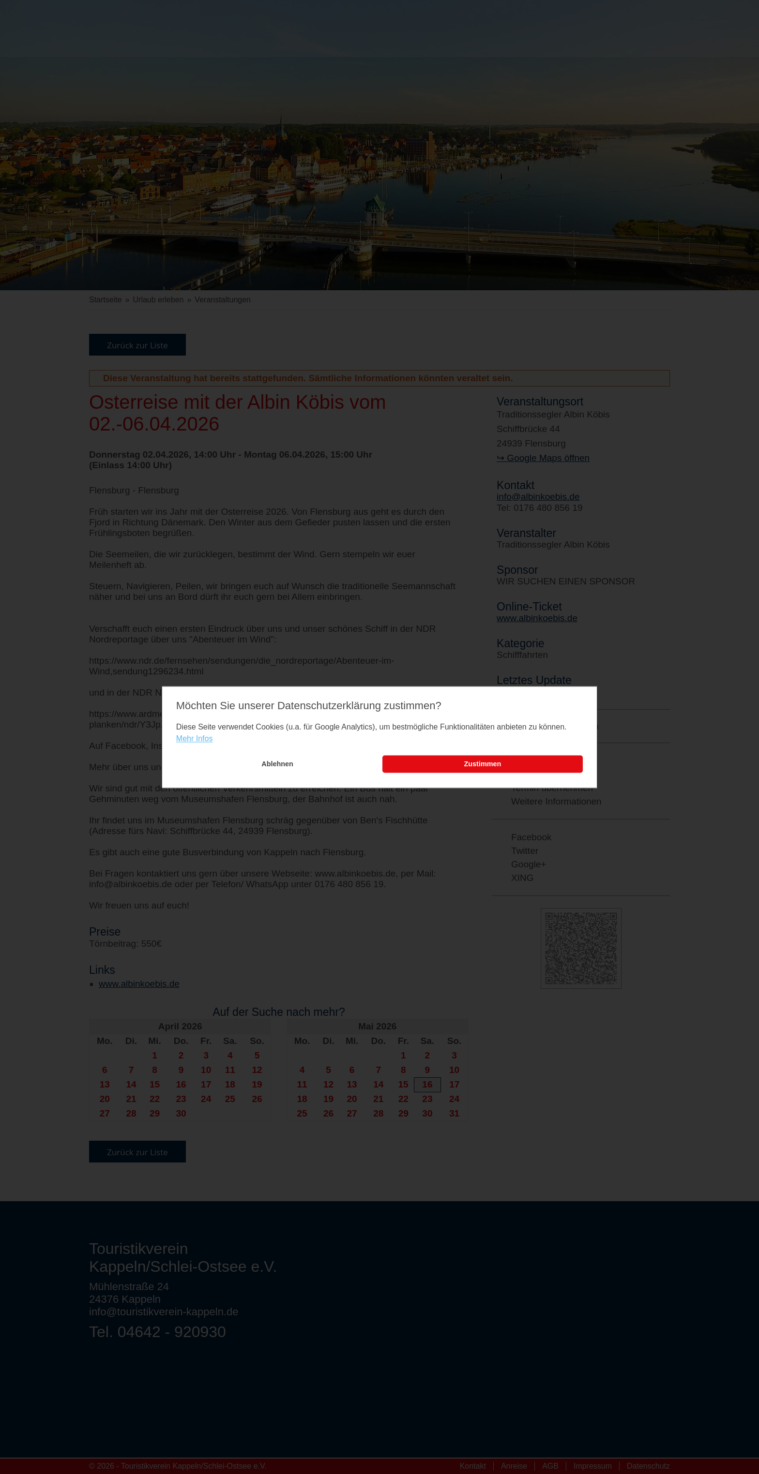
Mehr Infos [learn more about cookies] (194, 739)
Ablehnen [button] (277, 764)
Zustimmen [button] (482, 764)
